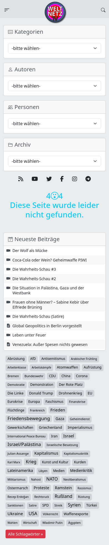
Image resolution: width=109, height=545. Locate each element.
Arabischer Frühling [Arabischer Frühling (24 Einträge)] (84, 359)
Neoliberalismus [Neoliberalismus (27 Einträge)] (75, 479)
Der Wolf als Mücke (29, 250)
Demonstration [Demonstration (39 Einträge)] (41, 384)
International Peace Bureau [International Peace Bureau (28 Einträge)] (26, 436)
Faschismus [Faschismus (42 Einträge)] (54, 401)
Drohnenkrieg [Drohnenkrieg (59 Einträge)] (70, 393)
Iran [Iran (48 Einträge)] (54, 436)
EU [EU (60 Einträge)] (90, 393)
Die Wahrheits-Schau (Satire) (38, 316)
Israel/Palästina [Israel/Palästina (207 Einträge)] (24, 444)
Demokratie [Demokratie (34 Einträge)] (16, 384)
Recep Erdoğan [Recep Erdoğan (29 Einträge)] (18, 497)
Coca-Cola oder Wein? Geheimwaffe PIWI (49, 260)
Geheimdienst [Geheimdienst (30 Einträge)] (80, 419)
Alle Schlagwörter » (25, 534)
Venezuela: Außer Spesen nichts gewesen (50, 344)
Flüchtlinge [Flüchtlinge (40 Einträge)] (15, 410)
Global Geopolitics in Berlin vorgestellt (47, 325)
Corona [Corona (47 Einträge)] (82, 376)
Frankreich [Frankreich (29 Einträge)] (37, 410)
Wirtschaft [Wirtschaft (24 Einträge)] (30, 523)
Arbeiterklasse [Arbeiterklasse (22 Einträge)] (16, 367)
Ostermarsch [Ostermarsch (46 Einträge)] (17, 488)
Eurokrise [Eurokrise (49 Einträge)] (15, 401)
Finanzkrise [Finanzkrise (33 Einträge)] (77, 401)
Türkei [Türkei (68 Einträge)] (91, 505)
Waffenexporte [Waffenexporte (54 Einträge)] (76, 513)
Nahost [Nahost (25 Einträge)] (36, 479)
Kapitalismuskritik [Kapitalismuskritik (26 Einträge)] (76, 454)
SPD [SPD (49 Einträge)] (45, 505)
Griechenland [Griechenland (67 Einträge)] (50, 427)
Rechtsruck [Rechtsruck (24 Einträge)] (41, 497)
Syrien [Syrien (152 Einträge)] (74, 505)
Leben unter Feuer (29, 335)
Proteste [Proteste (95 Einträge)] (41, 487)
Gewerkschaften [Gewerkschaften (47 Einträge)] (20, 427)
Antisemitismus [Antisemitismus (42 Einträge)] (53, 358)
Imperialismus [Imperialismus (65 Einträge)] (80, 427)
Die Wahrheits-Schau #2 (34, 278)
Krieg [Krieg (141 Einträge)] (31, 462)
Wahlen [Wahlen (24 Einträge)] (12, 523)
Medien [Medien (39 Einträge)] (59, 471)
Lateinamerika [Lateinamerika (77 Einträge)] (20, 470)
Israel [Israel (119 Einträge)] (68, 436)
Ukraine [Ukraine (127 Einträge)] (15, 513)
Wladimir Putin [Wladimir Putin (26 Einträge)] (52, 523)
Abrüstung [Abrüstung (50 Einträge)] (16, 358)
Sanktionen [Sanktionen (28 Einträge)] (15, 505)
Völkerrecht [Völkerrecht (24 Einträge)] (50, 514)
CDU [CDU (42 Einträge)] (52, 376)
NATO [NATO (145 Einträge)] (52, 479)
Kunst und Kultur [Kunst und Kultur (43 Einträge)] (55, 462)
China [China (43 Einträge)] (65, 376)
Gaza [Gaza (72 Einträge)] (59, 418)
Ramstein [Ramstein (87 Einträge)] (63, 487)
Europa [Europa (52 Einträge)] (34, 401)
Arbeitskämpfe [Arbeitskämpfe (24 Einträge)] (41, 367)
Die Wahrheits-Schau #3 (34, 269)
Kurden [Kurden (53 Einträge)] (80, 462)
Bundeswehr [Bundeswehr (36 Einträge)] (33, 376)
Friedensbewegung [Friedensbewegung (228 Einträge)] (28, 418)
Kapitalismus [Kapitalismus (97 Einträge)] (46, 453)
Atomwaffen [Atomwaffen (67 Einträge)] (67, 367)
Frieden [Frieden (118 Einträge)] (57, 410)
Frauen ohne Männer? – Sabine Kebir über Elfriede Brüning (50, 304)
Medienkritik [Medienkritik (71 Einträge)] (81, 470)
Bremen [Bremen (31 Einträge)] (13, 376)
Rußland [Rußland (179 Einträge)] (63, 496)
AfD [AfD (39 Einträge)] (33, 359)
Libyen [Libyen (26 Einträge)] (43, 471)
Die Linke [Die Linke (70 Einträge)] (15, 393)
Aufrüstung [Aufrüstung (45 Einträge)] (93, 367)
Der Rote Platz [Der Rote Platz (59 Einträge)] (71, 384)
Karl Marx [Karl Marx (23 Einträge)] (13, 462)
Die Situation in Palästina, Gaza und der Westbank (48, 290)
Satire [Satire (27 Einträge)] (33, 505)
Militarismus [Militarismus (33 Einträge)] (16, 479)
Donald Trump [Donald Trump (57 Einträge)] (41, 393)
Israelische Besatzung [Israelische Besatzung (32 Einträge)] (62, 445)
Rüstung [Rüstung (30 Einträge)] (84, 497)
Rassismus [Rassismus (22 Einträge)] (84, 488)
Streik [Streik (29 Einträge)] (58, 505)
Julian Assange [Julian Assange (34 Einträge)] (18, 453)
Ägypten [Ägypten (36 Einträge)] (74, 522)
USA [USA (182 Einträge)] (33, 513)
